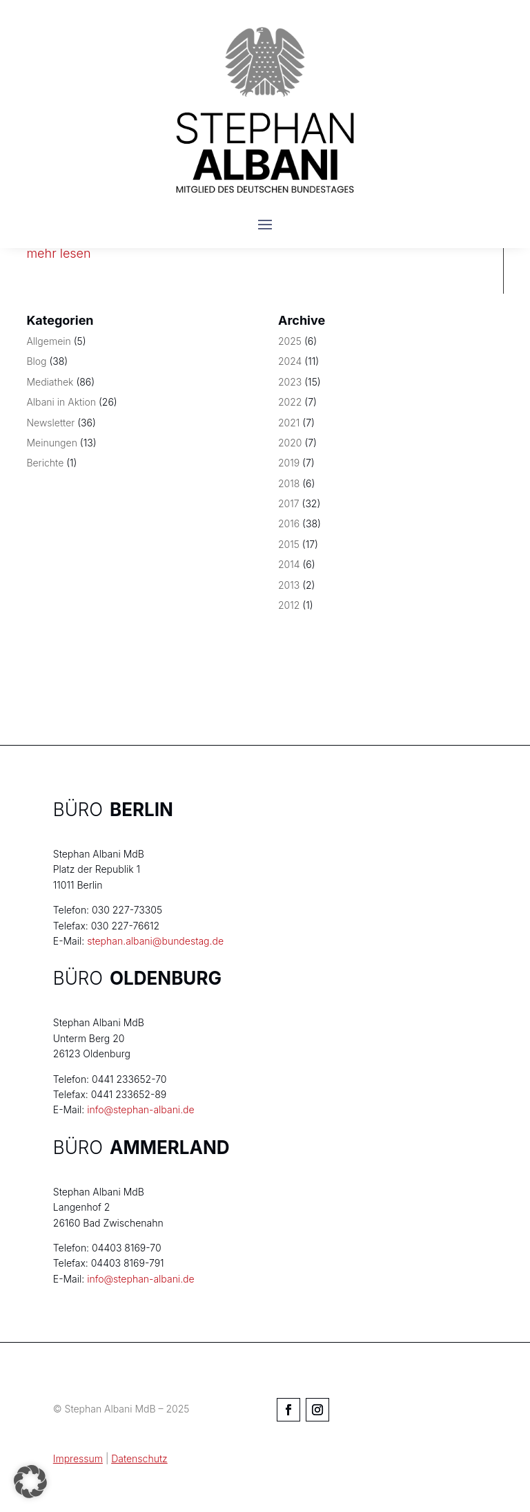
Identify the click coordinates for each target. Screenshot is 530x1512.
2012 (289, 605)
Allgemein (48, 341)
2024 (290, 361)
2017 (289, 503)
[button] (30, 1481)
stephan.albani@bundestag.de (155, 941)
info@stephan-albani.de (140, 1109)
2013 (289, 585)
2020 (290, 442)
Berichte (44, 463)
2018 (289, 483)
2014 (289, 564)
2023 (290, 382)
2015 (289, 544)
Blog (36, 361)
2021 (289, 422)
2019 (289, 463)
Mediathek (49, 382)
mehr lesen (58, 253)
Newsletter (50, 422)
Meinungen (51, 442)
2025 (290, 341)
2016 (289, 523)
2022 (290, 402)
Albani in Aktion (61, 402)
